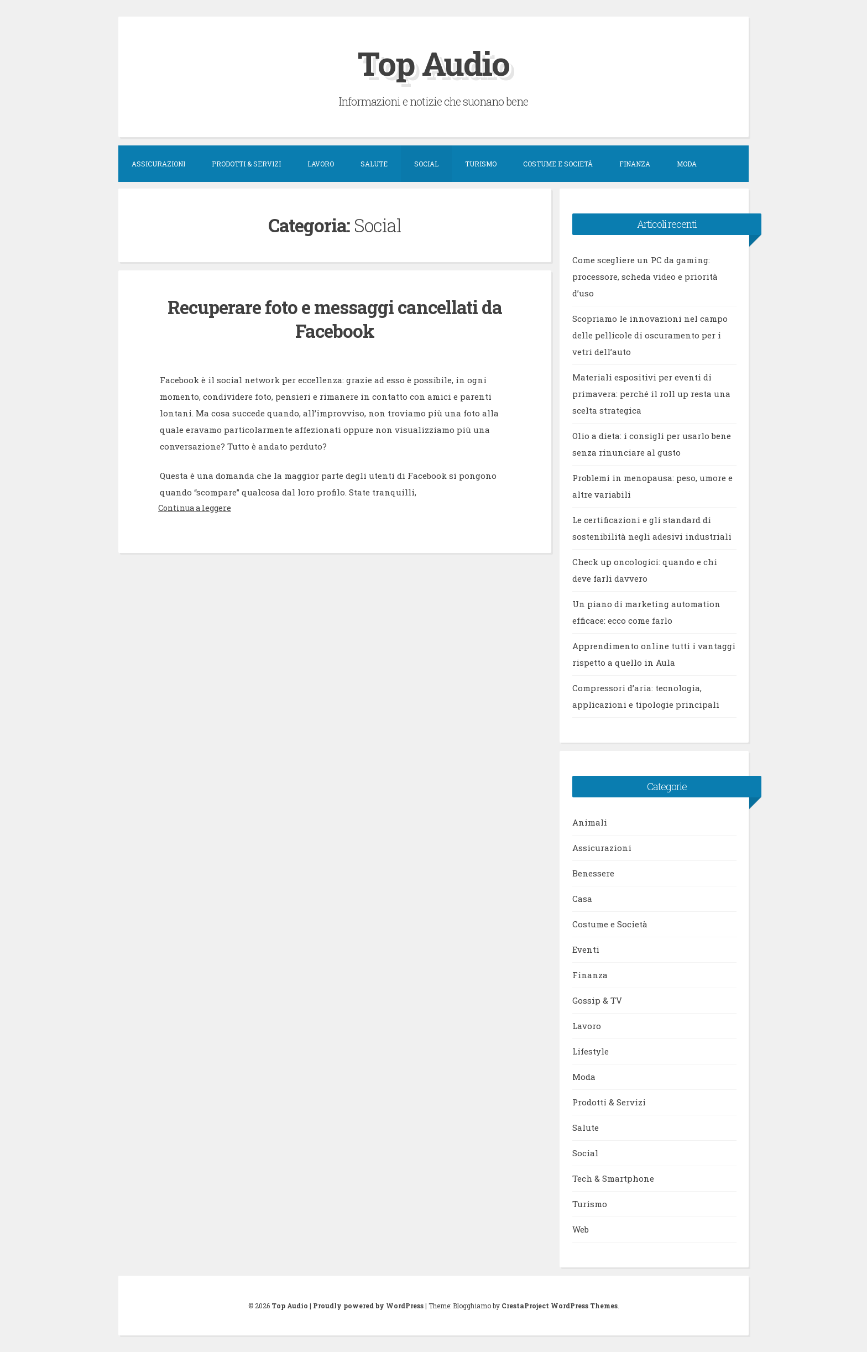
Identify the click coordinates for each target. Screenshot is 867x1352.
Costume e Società (558, 163)
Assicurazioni (158, 163)
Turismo (481, 163)
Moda (687, 163)
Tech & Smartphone (613, 1178)
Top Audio (433, 63)
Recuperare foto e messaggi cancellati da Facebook (335, 319)
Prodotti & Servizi (246, 163)
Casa (582, 898)
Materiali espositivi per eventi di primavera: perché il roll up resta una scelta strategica (651, 394)
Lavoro (320, 163)
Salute (374, 163)
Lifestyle (590, 1051)
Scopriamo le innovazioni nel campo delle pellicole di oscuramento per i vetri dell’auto (650, 335)
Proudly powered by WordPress (368, 1305)
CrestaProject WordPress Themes (560, 1305)
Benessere (593, 873)
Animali (589, 822)
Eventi (585, 949)
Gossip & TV (597, 1000)
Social (426, 163)
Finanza (634, 163)
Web (580, 1229)
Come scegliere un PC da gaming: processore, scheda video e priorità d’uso (645, 276)
